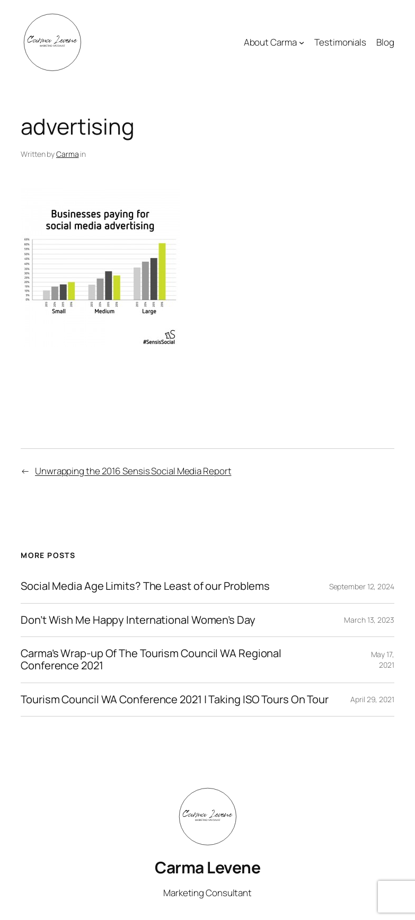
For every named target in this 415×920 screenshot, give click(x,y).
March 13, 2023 (369, 620)
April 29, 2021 (372, 699)
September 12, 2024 (361, 586)
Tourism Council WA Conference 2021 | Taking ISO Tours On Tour (175, 700)
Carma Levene (207, 867)
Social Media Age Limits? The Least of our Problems (145, 586)
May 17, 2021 (382, 659)
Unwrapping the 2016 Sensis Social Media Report (133, 471)
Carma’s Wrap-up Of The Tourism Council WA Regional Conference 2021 (151, 659)
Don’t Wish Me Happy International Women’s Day (138, 620)
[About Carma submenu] (301, 42)
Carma (67, 154)
